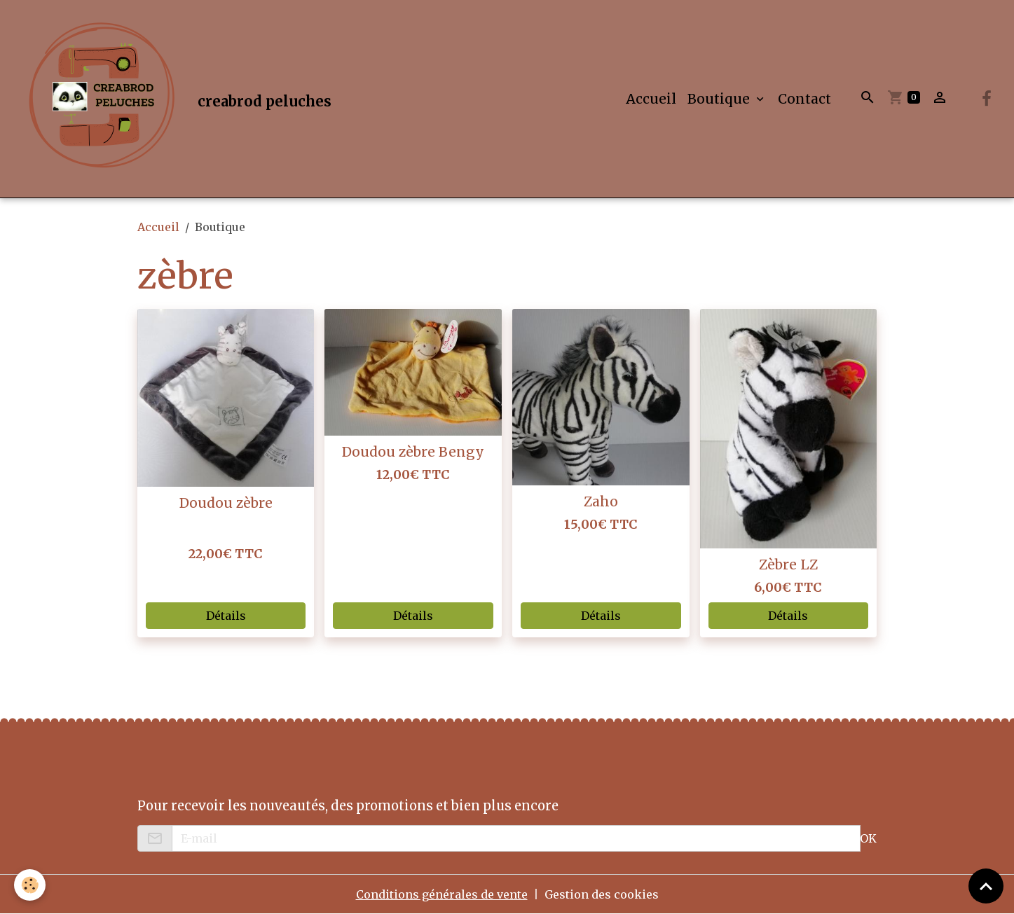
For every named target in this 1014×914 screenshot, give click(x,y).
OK (868, 838)
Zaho (601, 501)
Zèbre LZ (788, 564)
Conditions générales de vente (442, 894)
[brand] (174, 98)
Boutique (720, 98)
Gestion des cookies (601, 894)
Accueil (651, 98)
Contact (804, 98)
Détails (226, 616)
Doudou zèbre (226, 502)
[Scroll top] (985, 885)
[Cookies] (30, 885)
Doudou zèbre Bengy (413, 451)
